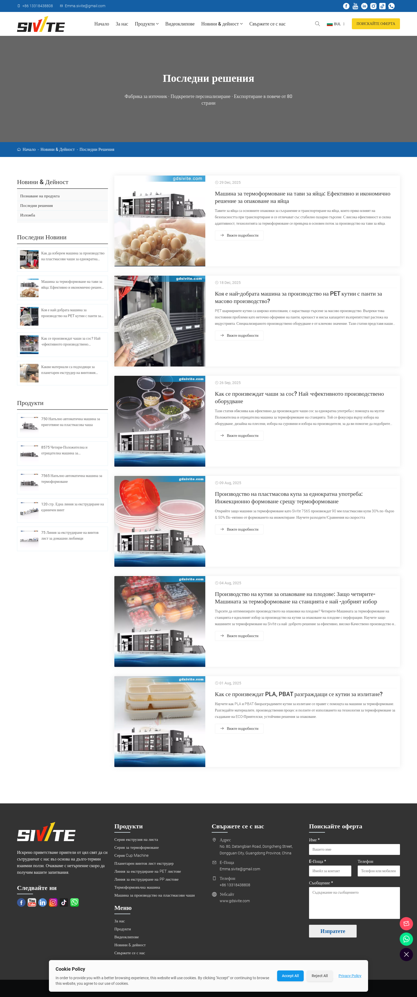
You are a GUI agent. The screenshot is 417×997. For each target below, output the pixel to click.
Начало (101, 24)
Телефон (365, 861)
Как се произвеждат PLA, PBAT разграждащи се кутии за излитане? (299, 694)
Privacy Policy (350, 976)
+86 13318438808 (235, 885)
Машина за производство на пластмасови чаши (154, 895)
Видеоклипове (180, 24)
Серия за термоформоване (136, 847)
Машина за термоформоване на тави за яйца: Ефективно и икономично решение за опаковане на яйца (302, 197)
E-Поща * (317, 861)
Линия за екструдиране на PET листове (147, 871)
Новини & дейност (222, 24)
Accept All (290, 976)
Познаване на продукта (40, 196)
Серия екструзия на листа (136, 839)
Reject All (320, 976)
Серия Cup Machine (131, 855)
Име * (314, 840)
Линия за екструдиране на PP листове (146, 879)
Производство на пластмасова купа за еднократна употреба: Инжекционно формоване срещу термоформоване (289, 498)
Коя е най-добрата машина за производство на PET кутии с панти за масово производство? (298, 298)
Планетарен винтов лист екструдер (144, 863)
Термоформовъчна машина (137, 887)
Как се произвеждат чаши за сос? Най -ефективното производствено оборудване (299, 398)
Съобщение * (321, 883)
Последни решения (97, 149)
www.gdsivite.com (235, 901)
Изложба (27, 215)
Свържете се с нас (267, 24)
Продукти (147, 24)
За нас (122, 24)
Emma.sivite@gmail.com (240, 869)
